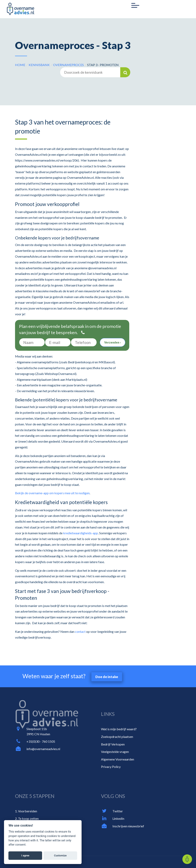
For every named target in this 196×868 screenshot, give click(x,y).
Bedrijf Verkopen (113, 744)
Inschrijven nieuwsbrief (128, 826)
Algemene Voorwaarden (117, 759)
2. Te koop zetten (27, 818)
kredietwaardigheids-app (80, 533)
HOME (20, 65)
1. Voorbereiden (26, 811)
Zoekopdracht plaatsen (117, 736)
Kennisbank (39, 65)
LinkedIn (118, 818)
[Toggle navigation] (135, 5)
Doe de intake (106, 677)
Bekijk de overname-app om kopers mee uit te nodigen (52, 493)
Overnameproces (68, 65)
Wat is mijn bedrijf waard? (119, 729)
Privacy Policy (111, 767)
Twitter (117, 811)
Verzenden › (112, 342)
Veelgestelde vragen (115, 751)
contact (80, 631)
